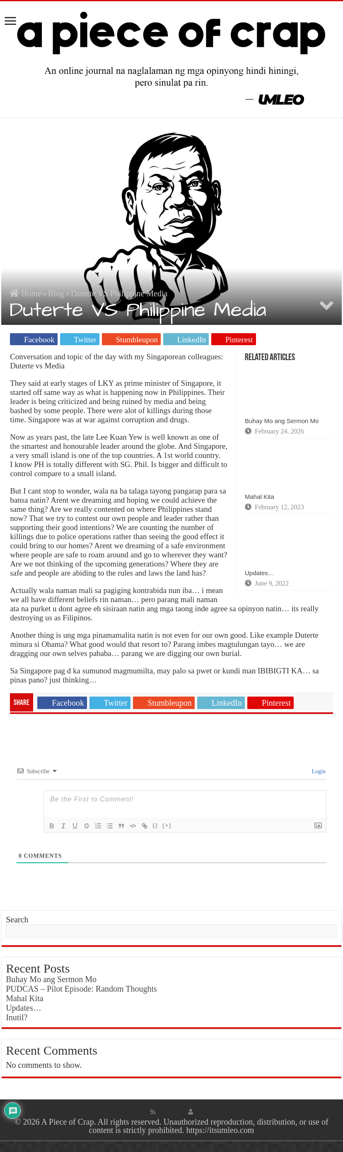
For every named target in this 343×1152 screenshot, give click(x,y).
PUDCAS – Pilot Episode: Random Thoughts (81, 988)
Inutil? (16, 1017)
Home (25, 293)
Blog (56, 293)
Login (318, 771)
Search (17, 919)
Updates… (259, 572)
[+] (167, 825)
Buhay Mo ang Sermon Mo (282, 420)
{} (155, 825)
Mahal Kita (259, 496)
